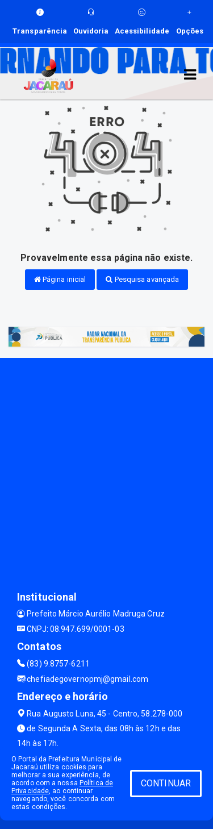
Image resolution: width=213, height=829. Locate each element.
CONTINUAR (166, 783)
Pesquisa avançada (142, 279)
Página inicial (60, 279)
